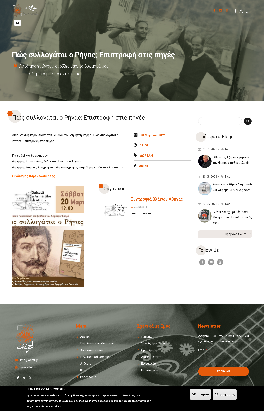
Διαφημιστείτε (151, 357)
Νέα (227, 149)
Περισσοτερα (141, 214)
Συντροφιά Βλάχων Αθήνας (157, 199)
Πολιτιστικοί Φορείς (94, 357)
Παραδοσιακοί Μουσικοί (97, 343)
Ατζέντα (85, 363)
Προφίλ (146, 337)
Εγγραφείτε (149, 363)
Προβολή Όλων (238, 234)
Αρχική (85, 337)
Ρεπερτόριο (88, 377)
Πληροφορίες (224, 394)
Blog (83, 370)
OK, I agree (200, 394)
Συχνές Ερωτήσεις (154, 343)
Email (202, 350)
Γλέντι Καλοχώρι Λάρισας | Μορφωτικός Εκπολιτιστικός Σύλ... (232, 217)
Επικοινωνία (149, 370)
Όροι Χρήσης (150, 350)
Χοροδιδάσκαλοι (91, 350)
